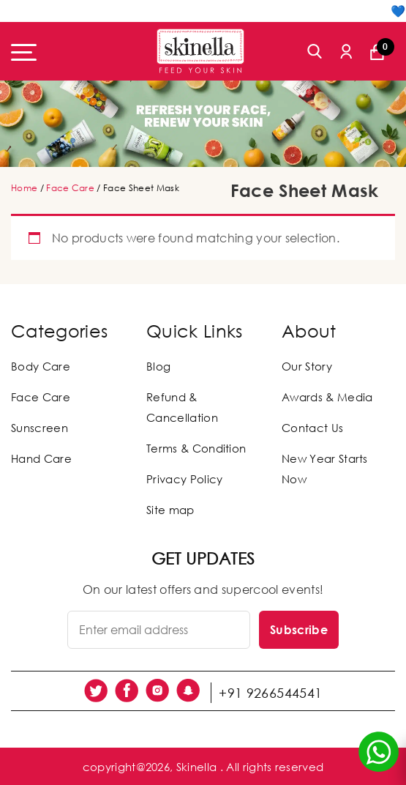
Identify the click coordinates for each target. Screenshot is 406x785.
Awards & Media (327, 396)
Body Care (40, 366)
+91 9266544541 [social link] (274, 690)
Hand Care (41, 458)
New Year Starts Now (325, 468)
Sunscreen (39, 427)
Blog (158, 366)
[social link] (98, 690)
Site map (170, 509)
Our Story (307, 366)
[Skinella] (200, 51)
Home (24, 187)
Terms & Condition (196, 448)
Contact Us (312, 427)
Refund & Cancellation (182, 407)
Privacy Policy (184, 478)
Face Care (70, 187)
